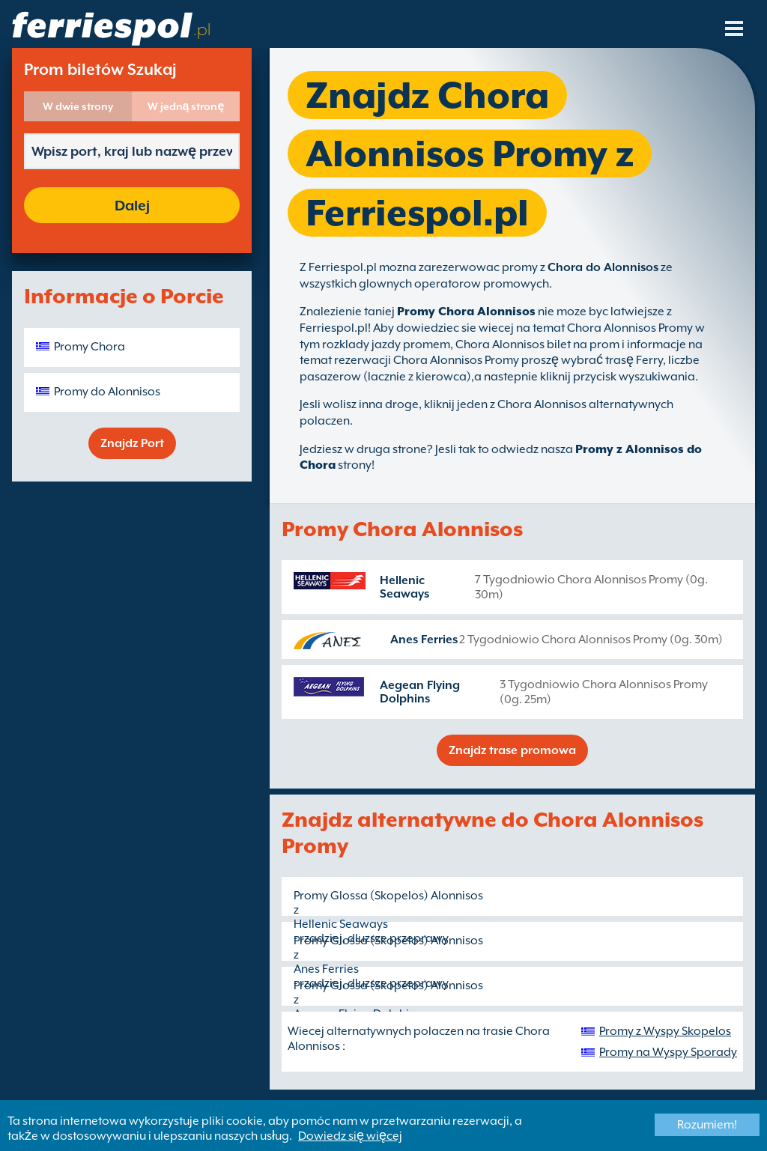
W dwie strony (78, 106)
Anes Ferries (424, 639)
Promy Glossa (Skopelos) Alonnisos (388, 895)
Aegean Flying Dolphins (420, 691)
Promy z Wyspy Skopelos (665, 1031)
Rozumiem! (707, 1125)
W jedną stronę (186, 106)
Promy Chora (89, 346)
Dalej (132, 205)
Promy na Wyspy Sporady (668, 1052)
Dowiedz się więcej (350, 1136)
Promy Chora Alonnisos (466, 311)
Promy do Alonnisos (107, 391)
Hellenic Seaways (404, 587)
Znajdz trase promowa (512, 750)
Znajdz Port (132, 443)
